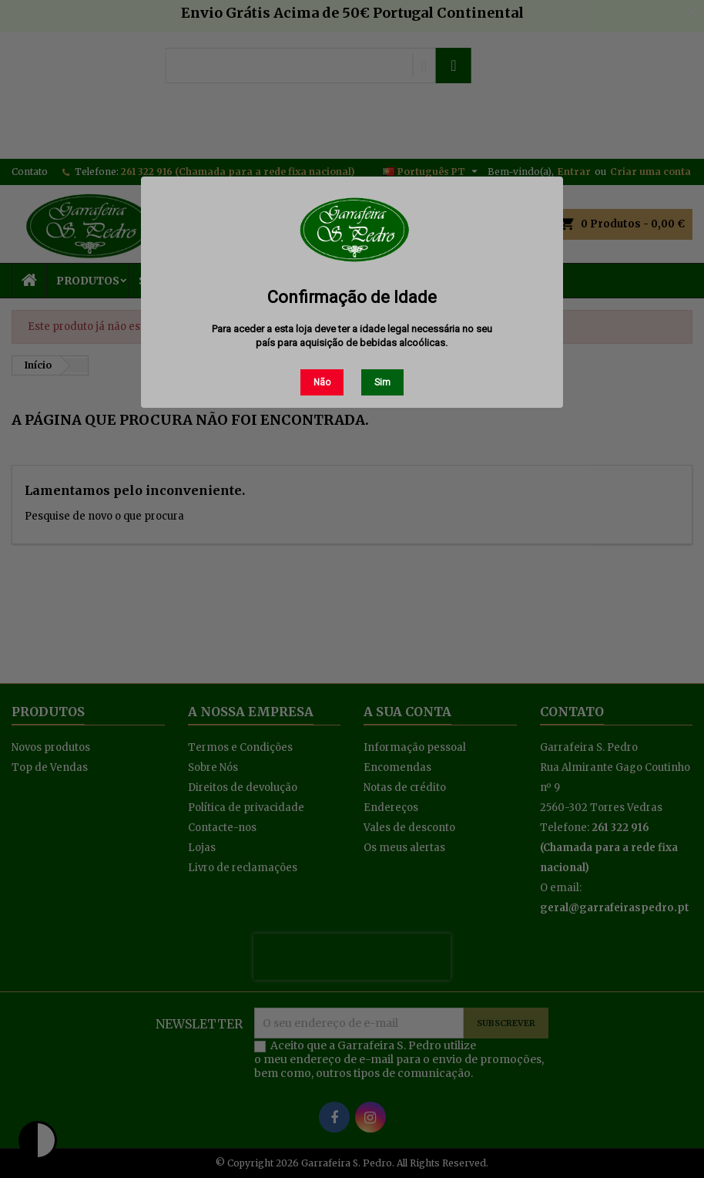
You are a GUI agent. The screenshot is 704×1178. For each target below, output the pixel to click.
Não (321, 382)
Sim (382, 382)
